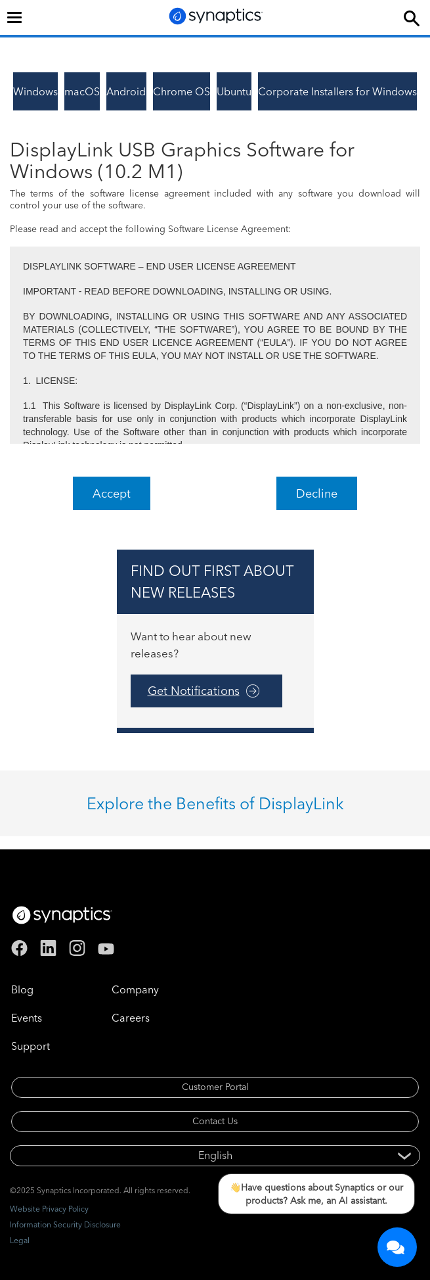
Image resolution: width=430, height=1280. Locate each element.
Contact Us (215, 1121)
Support (30, 1046)
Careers (131, 1017)
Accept (112, 493)
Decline (316, 493)
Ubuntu (234, 91)
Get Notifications (194, 690)
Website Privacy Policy (49, 1209)
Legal (20, 1240)
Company (135, 989)
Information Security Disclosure (65, 1224)
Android (126, 91)
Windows (35, 91)
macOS (82, 91)
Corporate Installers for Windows (337, 91)
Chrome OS (181, 91)
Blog (22, 989)
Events (26, 1017)
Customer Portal (215, 1087)
